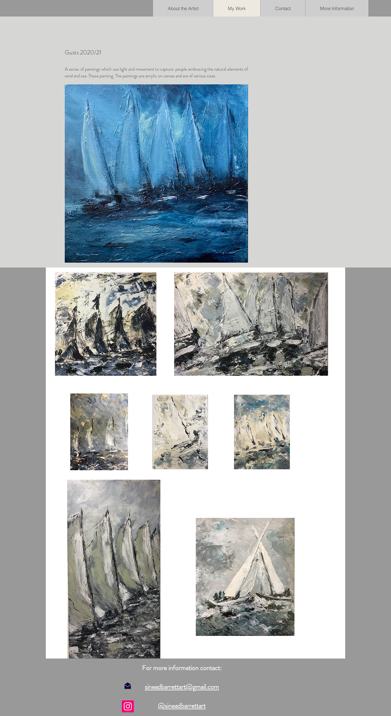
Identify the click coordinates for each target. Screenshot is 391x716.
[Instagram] (128, 706)
